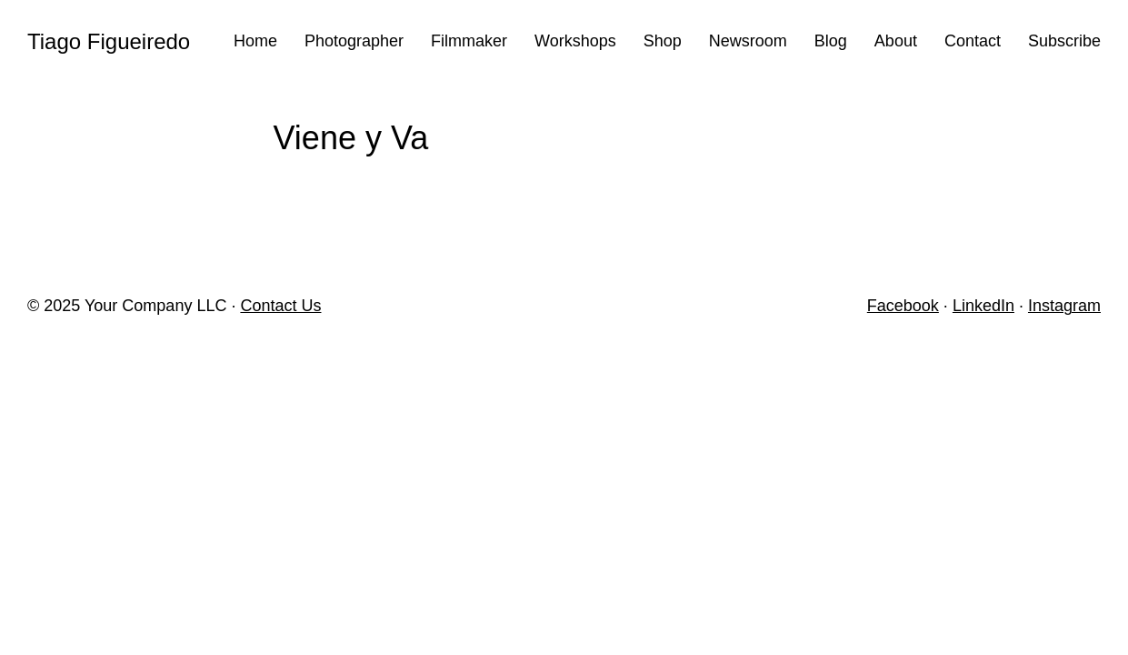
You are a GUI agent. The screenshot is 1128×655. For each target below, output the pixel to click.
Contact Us (280, 306)
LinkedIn (983, 306)
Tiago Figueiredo (108, 41)
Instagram (1064, 306)
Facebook (903, 306)
